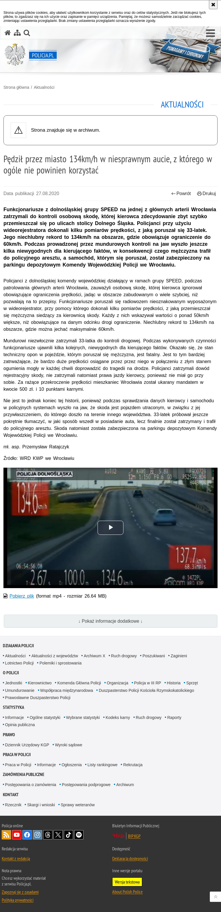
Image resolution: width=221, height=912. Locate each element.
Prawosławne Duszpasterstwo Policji (38, 697)
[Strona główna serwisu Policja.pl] (8, 32)
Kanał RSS (6, 834)
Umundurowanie (20, 690)
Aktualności (44, 87)
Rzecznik (13, 805)
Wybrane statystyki (83, 717)
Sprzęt (192, 683)
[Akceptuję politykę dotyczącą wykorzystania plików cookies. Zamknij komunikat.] (213, 4)
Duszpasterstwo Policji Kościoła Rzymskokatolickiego (146, 690)
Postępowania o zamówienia (30, 784)
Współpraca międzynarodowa (66, 690)
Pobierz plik (21, 596)
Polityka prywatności (17, 900)
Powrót (181, 193)
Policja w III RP (147, 683)
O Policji (11, 673)
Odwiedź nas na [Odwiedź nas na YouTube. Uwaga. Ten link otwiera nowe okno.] (16, 834)
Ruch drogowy (124, 656)
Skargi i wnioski (41, 805)
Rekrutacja (132, 764)
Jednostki (13, 683)
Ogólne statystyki (45, 717)
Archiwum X (94, 656)
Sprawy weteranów (78, 805)
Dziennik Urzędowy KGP (27, 745)
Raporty (174, 717)
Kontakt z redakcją (16, 858)
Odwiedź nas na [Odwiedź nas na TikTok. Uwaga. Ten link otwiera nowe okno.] (68, 834)
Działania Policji (18, 646)
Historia (173, 683)
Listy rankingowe (102, 764)
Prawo (9, 735)
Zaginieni (179, 656)
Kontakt (11, 795)
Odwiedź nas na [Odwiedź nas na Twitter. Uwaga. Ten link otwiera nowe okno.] (58, 834)
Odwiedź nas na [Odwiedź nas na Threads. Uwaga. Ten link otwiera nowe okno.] (47, 834)
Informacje (14, 717)
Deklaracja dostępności (130, 858)
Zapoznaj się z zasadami (20, 892)
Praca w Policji (17, 754)
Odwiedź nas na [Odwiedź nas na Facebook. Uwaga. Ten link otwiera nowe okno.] (27, 834)
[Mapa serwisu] (17, 32)
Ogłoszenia (72, 764)
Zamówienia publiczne (23, 774)
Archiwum (125, 784)
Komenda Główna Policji (79, 683)
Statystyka (13, 707)
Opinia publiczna (20, 724)
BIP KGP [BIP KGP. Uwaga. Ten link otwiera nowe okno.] (134, 836)
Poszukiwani (153, 656)
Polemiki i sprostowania (60, 663)
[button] (210, 33)
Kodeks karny (118, 717)
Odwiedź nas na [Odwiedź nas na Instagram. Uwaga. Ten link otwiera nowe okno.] (37, 834)
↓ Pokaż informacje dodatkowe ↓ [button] (110, 621)
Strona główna (16, 87)
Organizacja (117, 683)
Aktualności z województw (54, 656)
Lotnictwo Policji (19, 663)
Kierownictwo (40, 683)
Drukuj (206, 193)
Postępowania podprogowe (86, 784)
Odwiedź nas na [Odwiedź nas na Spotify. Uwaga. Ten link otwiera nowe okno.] (78, 834)
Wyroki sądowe (68, 745)
